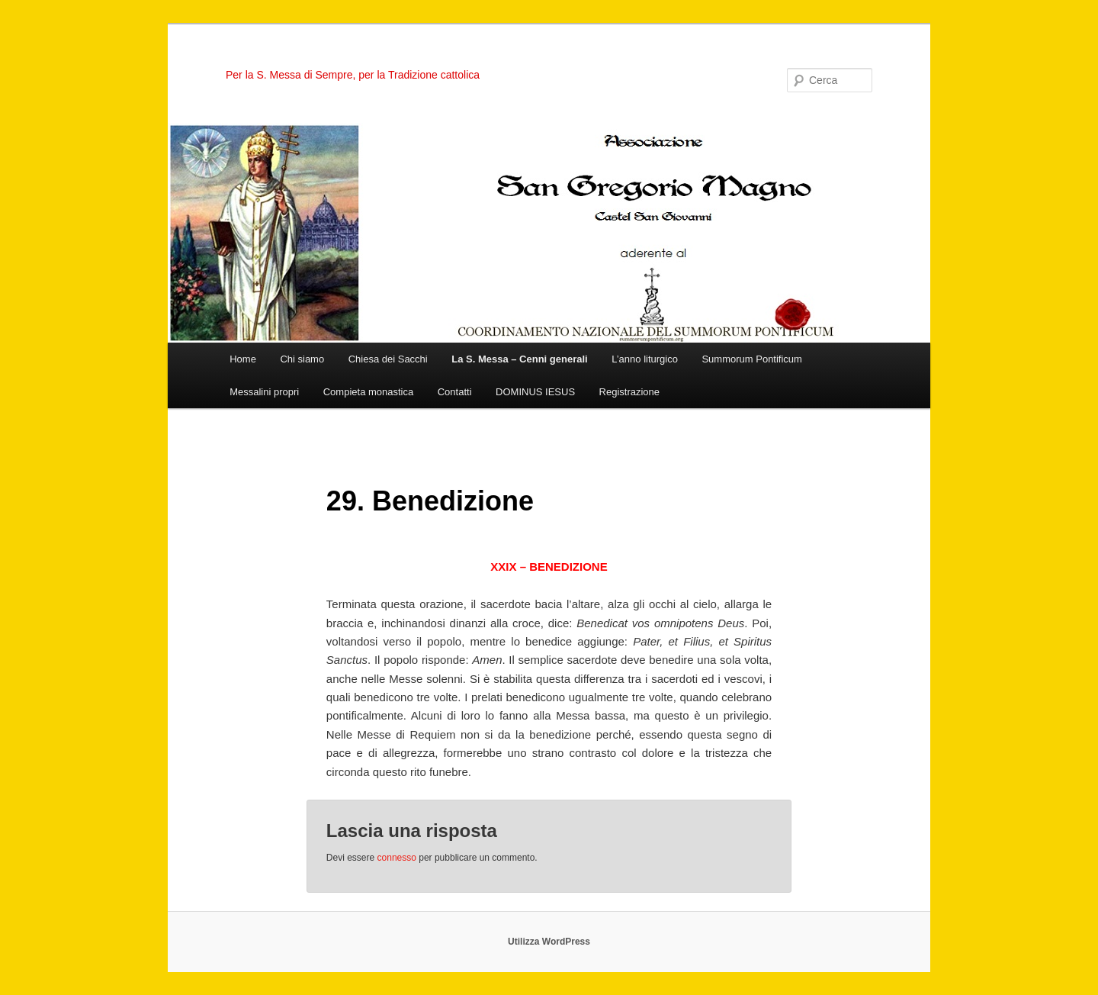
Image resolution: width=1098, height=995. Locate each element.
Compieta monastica (368, 392)
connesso (396, 857)
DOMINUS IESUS (535, 392)
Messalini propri (264, 392)
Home (243, 359)
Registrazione (629, 392)
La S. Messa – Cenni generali (519, 359)
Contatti (455, 392)
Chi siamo (302, 359)
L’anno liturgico (645, 359)
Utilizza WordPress (549, 941)
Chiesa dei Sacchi (388, 359)
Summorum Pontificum (751, 359)
